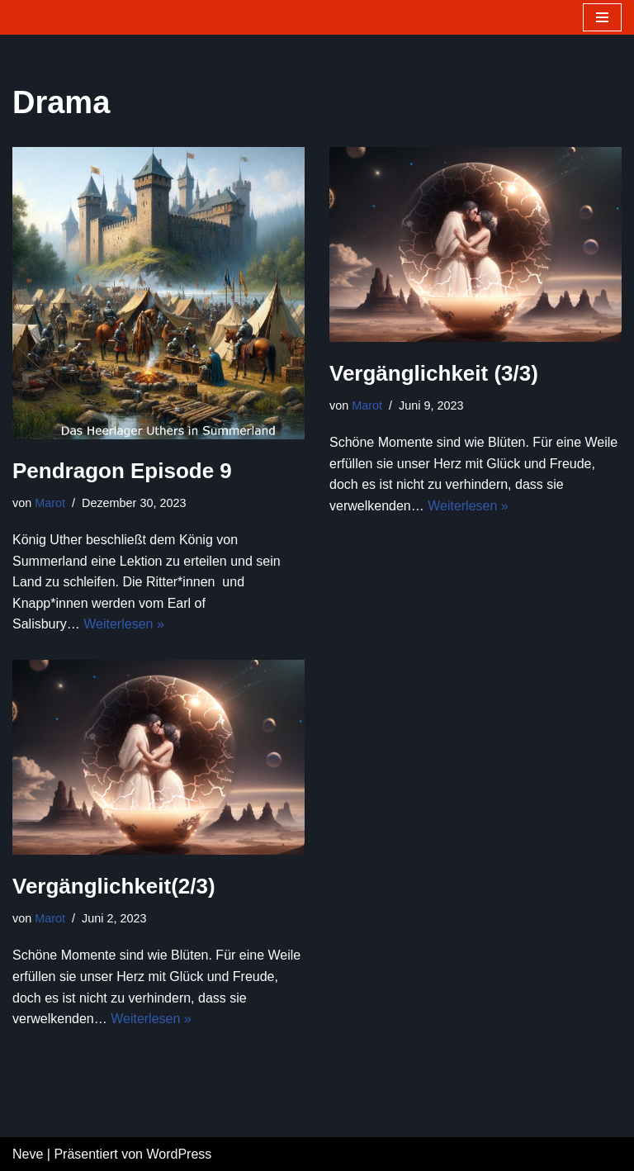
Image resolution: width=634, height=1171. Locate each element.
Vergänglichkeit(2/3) (113, 886)
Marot (50, 503)
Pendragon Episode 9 (122, 470)
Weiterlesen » (123, 624)
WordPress (178, 1154)
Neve (27, 1154)
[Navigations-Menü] (602, 17)
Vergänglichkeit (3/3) (433, 373)
